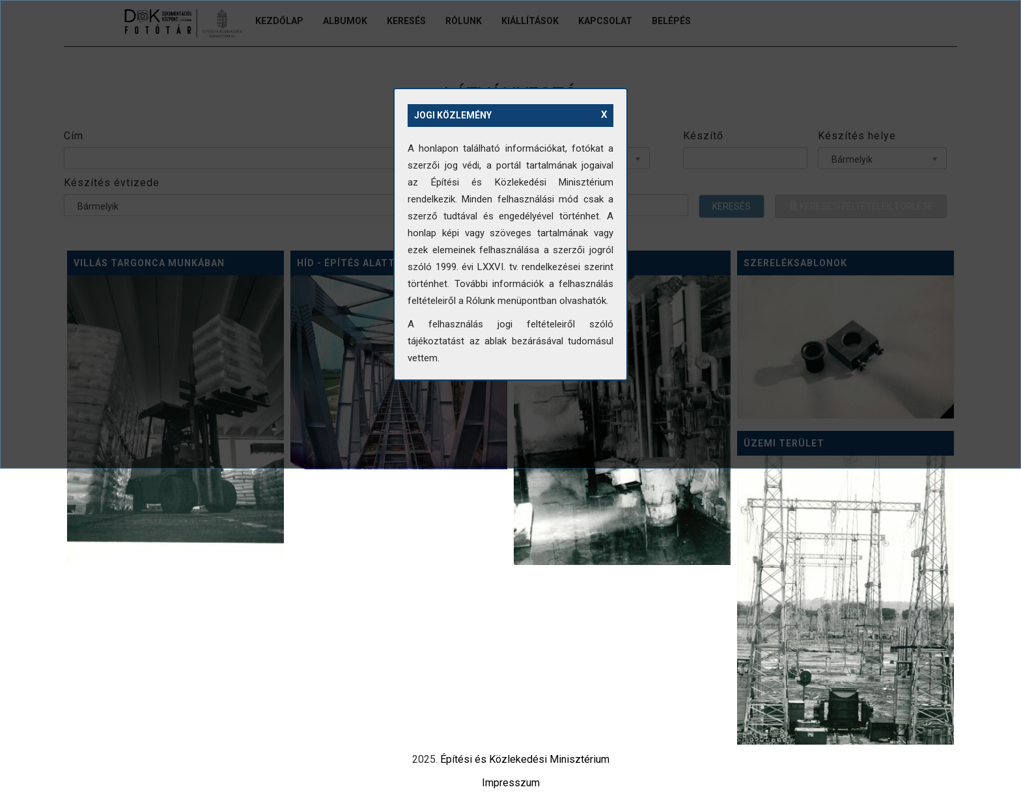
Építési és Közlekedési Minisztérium (524, 759)
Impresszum (511, 783)
